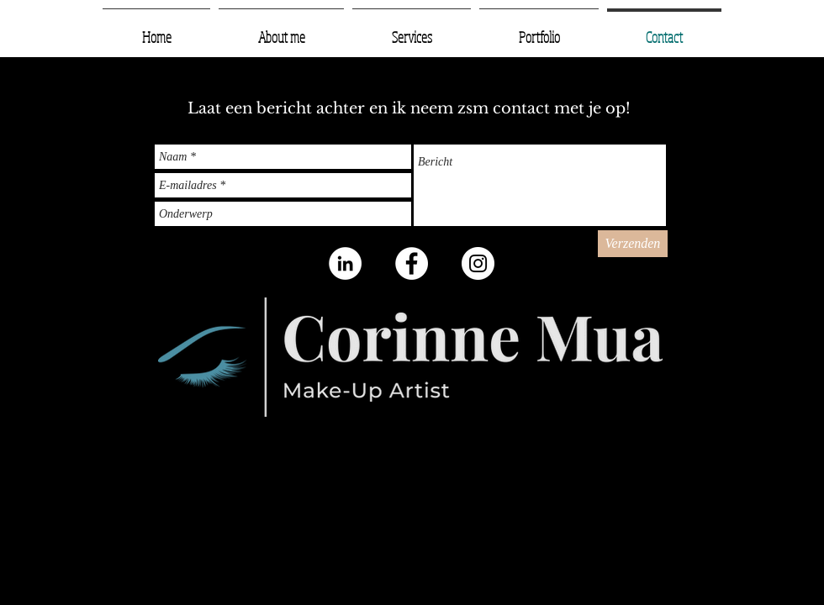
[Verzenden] (633, 243)
